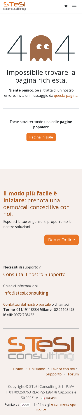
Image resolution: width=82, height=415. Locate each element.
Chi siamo (37, 369)
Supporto (54, 374)
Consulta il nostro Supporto (34, 274)
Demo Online (61, 240)
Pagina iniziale (41, 137)
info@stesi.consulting (25, 293)
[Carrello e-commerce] (65, 6)
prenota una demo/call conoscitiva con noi (36, 207)
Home (18, 369)
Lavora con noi (63, 369)
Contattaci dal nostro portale (27, 304)
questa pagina (65, 95)
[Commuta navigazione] (74, 6)
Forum (73, 374)
